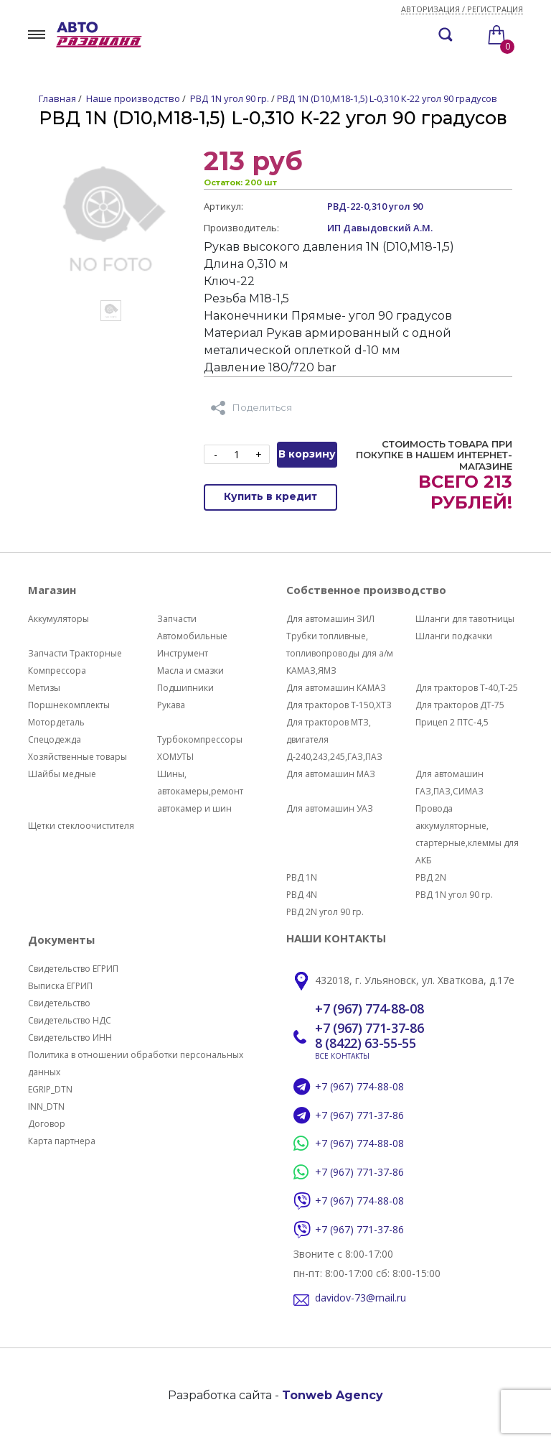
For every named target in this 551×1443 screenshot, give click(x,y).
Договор (46, 1124)
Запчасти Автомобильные (192, 627)
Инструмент (182, 653)
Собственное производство (366, 590)
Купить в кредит (270, 496)
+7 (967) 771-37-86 (369, 1028)
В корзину (307, 453)
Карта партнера (61, 1141)
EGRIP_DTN (50, 1089)
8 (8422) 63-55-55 (365, 1044)
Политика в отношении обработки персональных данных (135, 1063)
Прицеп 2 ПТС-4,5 (452, 722)
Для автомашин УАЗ (329, 808)
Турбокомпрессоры (199, 739)
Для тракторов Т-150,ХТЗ (339, 705)
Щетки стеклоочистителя (81, 826)
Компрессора (57, 670)
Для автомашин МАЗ (330, 774)
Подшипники (185, 688)
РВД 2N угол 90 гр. (325, 912)
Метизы (44, 688)
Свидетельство (59, 1003)
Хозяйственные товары (77, 757)
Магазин (52, 590)
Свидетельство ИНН (70, 1037)
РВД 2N (430, 877)
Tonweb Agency (332, 1395)
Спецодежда (54, 739)
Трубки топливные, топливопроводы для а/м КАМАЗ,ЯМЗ (339, 653)
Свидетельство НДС (69, 1020)
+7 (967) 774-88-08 (369, 1009)
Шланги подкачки (453, 636)
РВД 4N (301, 894)
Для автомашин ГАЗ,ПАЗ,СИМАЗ (449, 782)
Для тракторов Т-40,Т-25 (466, 688)
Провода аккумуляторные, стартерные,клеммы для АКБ (467, 834)
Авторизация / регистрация (462, 9)
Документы (61, 939)
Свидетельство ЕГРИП (73, 968)
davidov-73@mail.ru (360, 1298)
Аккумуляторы (58, 619)
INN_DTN (46, 1106)
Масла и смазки (190, 670)
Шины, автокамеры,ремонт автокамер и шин (200, 791)
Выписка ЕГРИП (60, 986)
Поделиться (251, 408)
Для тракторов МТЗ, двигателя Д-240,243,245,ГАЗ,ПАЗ (334, 739)
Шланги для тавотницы (464, 619)
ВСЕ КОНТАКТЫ (342, 1056)
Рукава (171, 705)
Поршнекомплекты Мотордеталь (69, 713)
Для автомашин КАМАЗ (336, 688)
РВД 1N (301, 877)
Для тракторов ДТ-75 (459, 705)
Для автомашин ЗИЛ (330, 619)
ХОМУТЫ (175, 757)
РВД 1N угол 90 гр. (454, 894)
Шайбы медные (62, 774)
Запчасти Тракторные (75, 653)
